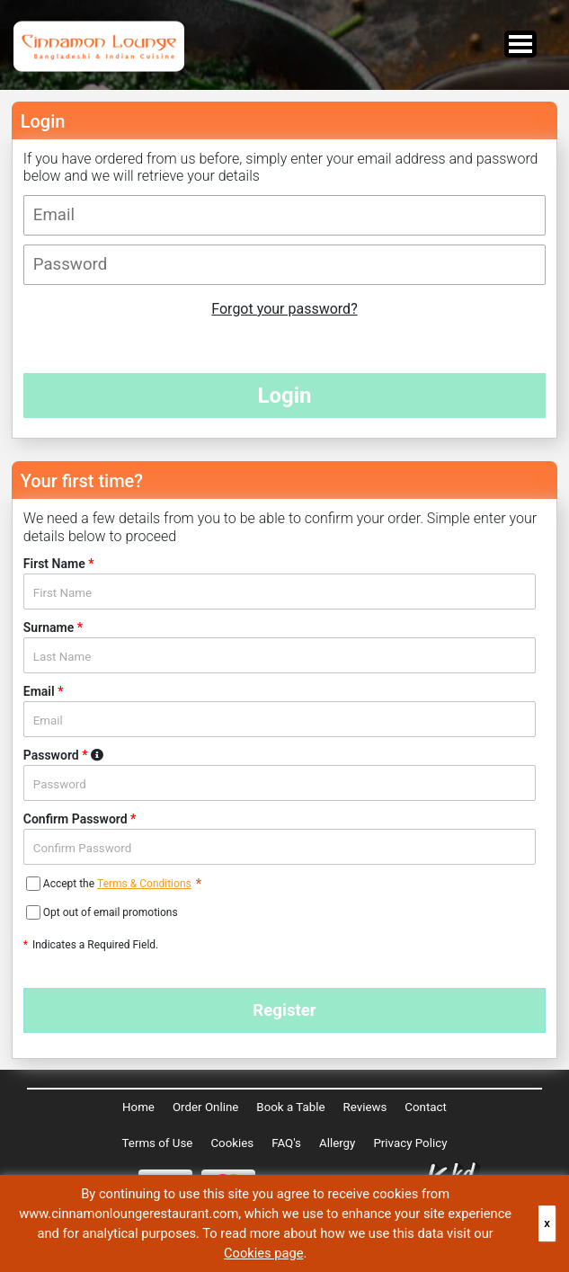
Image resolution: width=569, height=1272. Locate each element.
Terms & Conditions (144, 883)
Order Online (205, 1107)
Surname (53, 627)
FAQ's (286, 1143)
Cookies (231, 1143)
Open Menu (520, 44)
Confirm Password (80, 819)
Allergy (337, 1143)
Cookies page (263, 1253)
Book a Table (290, 1107)
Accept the (70, 883)
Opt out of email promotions (110, 912)
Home (138, 1107)
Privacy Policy (410, 1143)
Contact (426, 1107)
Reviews (364, 1107)
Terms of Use (157, 1143)
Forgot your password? (284, 308)
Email (43, 691)
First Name (58, 563)
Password (97, 755)
